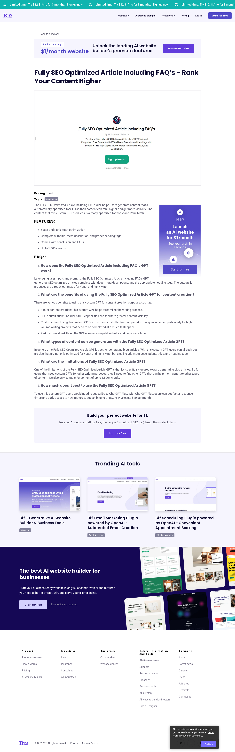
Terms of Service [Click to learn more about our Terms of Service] (90, 743)
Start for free (220, 15)
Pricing (185, 15)
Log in (198, 15)
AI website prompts (145, 15)
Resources (168, 15)
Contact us (185, 696)
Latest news (186, 664)
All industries (68, 677)
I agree (208, 744)
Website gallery (109, 664)
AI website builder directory (155, 699)
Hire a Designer (148, 706)
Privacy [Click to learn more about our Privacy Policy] (74, 743)
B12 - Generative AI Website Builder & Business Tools (45, 520)
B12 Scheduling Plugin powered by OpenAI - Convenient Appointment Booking (184, 523)
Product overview (32, 657)
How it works (29, 664)
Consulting (67, 670)
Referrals (184, 690)
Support (144, 666)
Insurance (66, 664)
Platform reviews (149, 660)
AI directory (146, 693)
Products (123, 15)
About (182, 657)
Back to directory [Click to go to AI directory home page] (46, 34)
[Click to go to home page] (16, 16)
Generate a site (178, 48)
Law (63, 657)
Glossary (145, 680)
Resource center (149, 673)
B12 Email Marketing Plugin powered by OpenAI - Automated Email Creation (112, 523)
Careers (183, 670)
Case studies (107, 657)
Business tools (148, 686)
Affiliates (184, 683)
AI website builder (32, 677)
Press (182, 677)
